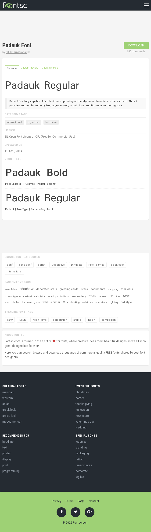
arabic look (9, 415)
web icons (87, 302)
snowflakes (11, 289)
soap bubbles (12, 302)
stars (84, 289)
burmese (51, 122)
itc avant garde (13, 296)
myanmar (34, 122)
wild (45, 302)
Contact (94, 501)
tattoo (79, 459)
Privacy (56, 501)
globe (37, 302)
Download (136, 45)
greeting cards (69, 289)
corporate (82, 471)
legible (80, 477)
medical (27, 296)
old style (126, 302)
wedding (81, 427)
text (126, 296)
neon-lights (39, 319)
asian (6, 404)
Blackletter (117, 264)
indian (91, 319)
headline (8, 441)
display (6, 459)
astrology (53, 296)
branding (81, 447)
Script (41, 264)
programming (11, 471)
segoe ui (102, 296)
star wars (127, 289)
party (10, 319)
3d (112, 296)
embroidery (79, 296)
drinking (75, 302)
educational (102, 302)
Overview (12, 68)
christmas (82, 392)
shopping (113, 289)
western (7, 398)
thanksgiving (84, 404)
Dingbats (76, 264)
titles (92, 296)
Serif (10, 264)
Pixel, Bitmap (96, 264)
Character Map (50, 67)
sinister (55, 302)
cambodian (108, 319)
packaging (82, 453)
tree (118, 296)
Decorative (58, 264)
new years (82, 415)
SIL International (16, 52)
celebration (60, 319)
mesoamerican (12, 421)
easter (80, 398)
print (5, 465)
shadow (27, 288)
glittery (114, 302)
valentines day (85, 421)
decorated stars (46, 289)
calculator (39, 296)
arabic (77, 319)
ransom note (84, 465)
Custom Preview (29, 67)
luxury (22, 319)
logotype (81, 441)
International (14, 122)
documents (97, 289)
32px (65, 302)
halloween (82, 409)
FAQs (81, 501)
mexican (8, 392)
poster (6, 453)
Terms (69, 501)
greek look (9, 409)
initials (64, 296)
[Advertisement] (57, 26)
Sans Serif (25, 264)
